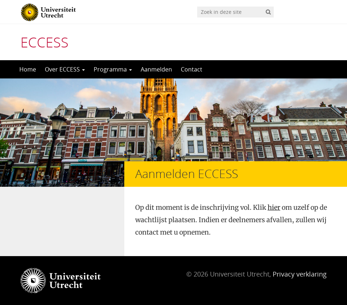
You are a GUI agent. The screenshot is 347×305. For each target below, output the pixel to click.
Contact (191, 69)
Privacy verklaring (300, 274)
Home (27, 69)
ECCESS (44, 41)
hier (274, 207)
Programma (113, 69)
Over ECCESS (65, 69)
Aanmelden (156, 69)
